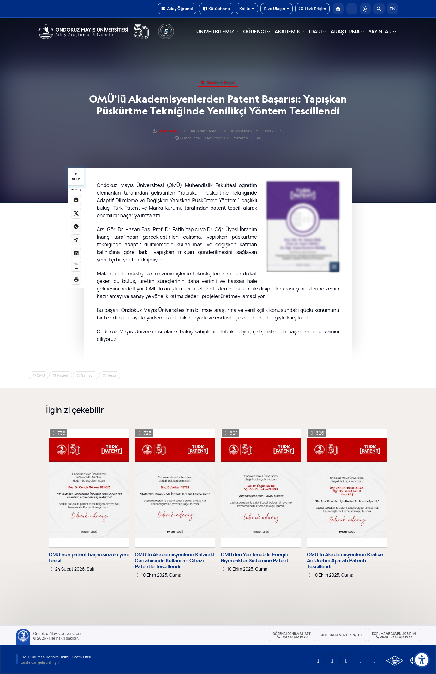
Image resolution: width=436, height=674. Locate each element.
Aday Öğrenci (177, 8)
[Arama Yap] (379, 8)
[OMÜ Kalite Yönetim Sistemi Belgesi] (394, 660)
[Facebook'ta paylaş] (76, 200)
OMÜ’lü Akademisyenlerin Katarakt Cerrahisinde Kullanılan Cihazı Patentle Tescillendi (175, 561)
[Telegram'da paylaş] (76, 239)
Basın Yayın (167, 131)
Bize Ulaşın (276, 8)
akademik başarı (218, 82)
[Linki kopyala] (76, 266)
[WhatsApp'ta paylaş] (76, 226)
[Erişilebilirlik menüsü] (422, 660)
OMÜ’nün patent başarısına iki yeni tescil (89, 558)
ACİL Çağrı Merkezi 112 (341, 635)
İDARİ (315, 31)
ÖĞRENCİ (254, 31)
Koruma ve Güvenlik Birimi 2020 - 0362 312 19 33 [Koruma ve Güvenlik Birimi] (394, 635)
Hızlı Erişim (312, 8)
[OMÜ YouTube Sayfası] (318, 660)
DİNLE (76, 177)
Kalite (246, 8)
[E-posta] (351, 8)
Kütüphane (216, 8)
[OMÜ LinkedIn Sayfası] (332, 660)
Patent (63, 375)
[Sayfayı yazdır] (76, 279)
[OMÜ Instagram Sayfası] (346, 660)
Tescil (112, 375)
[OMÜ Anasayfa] (338, 8)
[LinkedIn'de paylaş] (76, 253)
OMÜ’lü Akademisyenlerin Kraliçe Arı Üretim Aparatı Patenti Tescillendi (345, 561)
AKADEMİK (287, 31)
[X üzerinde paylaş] (76, 213)
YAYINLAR (379, 31)
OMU (41, 375)
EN (392, 9)
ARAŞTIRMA (345, 31)
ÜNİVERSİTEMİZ (215, 31)
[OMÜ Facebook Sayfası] (375, 660)
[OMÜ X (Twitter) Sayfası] (361, 660)
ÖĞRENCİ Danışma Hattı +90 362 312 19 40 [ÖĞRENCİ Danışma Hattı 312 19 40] (292, 635)
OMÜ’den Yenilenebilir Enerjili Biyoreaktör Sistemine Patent (255, 558)
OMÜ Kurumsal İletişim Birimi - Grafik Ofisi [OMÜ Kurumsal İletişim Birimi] (56, 656)
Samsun (87, 375)
